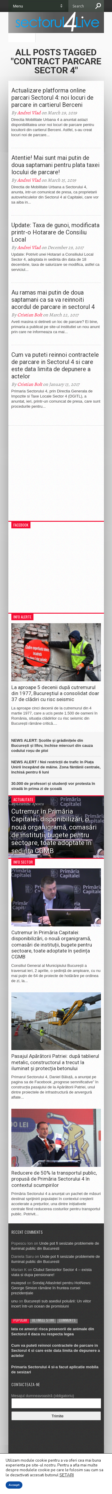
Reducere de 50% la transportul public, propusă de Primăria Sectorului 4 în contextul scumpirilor (54, 1179)
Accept (14, 1485)
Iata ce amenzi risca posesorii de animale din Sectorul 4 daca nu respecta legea (52, 1331)
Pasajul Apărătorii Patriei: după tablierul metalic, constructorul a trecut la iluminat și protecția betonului (55, 1062)
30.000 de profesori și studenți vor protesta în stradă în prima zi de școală (53, 786)
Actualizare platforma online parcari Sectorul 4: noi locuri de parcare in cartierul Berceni (52, 97)
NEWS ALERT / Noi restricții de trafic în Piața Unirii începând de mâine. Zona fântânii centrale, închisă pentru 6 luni (56, 767)
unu (14, 1301)
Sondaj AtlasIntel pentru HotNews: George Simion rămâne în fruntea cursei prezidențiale (51, 1288)
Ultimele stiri (43, 1319)
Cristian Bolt (29, 315)
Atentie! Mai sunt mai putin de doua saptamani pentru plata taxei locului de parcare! (55, 165)
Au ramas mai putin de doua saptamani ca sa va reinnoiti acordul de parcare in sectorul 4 (53, 299)
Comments (67, 1319)
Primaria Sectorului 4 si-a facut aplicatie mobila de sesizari (55, 1369)
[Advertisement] (56, 476)
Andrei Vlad (29, 113)
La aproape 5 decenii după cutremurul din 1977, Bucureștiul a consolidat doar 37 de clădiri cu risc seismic (55, 693)
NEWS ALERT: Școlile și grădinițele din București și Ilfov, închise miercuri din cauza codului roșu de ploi (52, 745)
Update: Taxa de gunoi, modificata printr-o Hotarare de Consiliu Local (55, 232)
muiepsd (18, 1283)
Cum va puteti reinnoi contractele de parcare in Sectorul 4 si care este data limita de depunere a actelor (55, 365)
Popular (20, 1319)
